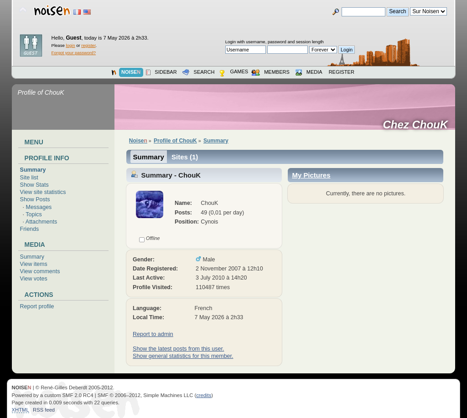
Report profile (37, 306)
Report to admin (153, 334)
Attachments (41, 222)
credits (203, 395)
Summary (33, 170)
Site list (29, 177)
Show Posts (35, 199)
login (70, 45)
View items (33, 264)
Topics (34, 214)
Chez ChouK (418, 124)
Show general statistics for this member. (183, 356)
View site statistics (43, 192)
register (88, 45)
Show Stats (34, 185)
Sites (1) (184, 157)
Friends (29, 229)
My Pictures (311, 175)
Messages (39, 207)
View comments (40, 271)
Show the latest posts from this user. (178, 349)
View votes (33, 278)
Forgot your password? (74, 52)
